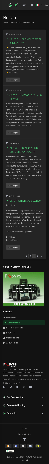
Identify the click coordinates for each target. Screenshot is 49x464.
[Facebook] (4, 387)
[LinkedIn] (17, 387)
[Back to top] (24, 439)
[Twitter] (11, 387)
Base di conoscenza (13, 328)
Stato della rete (11, 338)
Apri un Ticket (10, 343)
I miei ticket (9, 318)
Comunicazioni (15, 23)
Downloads (9, 333)
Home (5, 23)
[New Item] (24, 387)
